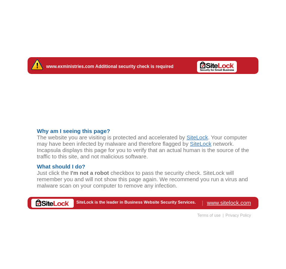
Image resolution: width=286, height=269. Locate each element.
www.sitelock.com (229, 203)
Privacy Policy (238, 215)
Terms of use (209, 215)
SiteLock (197, 137)
